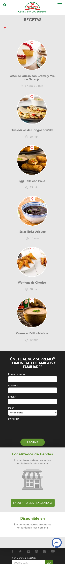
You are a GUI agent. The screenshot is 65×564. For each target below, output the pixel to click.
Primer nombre (17, 374)
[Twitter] (20, 551)
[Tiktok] (44, 551)
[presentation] (33, 427)
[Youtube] (53, 551)
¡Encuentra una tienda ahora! (33, 503)
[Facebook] (12, 551)
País (11, 408)
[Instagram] (28, 551)
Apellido (13, 385)
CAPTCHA (13, 419)
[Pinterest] (36, 551)
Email (12, 396)
